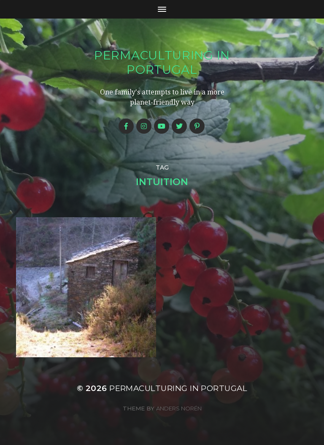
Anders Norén (179, 408)
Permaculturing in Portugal (162, 62)
